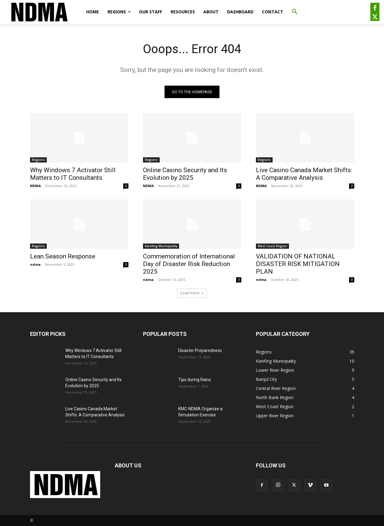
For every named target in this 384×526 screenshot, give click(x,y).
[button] (294, 12)
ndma (35, 264)
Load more (192, 292)
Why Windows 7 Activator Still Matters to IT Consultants (73, 173)
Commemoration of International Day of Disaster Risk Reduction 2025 (189, 264)
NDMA (35, 185)
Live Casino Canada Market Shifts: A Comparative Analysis (304, 173)
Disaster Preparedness (200, 350)
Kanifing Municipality (161, 246)
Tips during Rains (194, 379)
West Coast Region (272, 246)
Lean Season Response (62, 256)
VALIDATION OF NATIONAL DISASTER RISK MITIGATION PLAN (298, 264)
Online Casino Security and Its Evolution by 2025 (185, 173)
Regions (38, 160)
